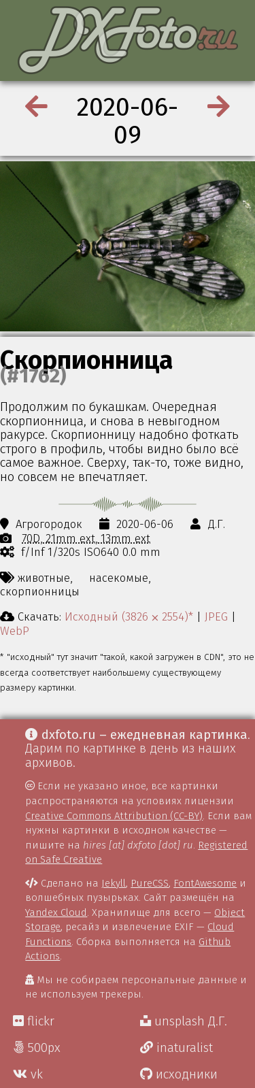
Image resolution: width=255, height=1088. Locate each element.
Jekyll (113, 883)
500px (37, 1047)
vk (28, 1074)
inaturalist (176, 1047)
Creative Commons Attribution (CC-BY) (114, 816)
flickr (33, 1021)
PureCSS (150, 883)
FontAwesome (205, 883)
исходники (179, 1074)
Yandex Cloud (56, 912)
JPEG (216, 616)
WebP (14, 631)
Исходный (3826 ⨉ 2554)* (129, 616)
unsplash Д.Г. (183, 1021)
